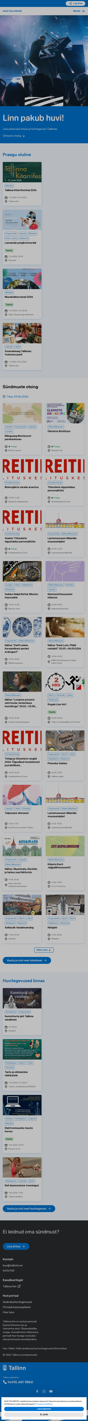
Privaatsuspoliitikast (44, 1406)
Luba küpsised (44, 1411)
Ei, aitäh (44, 1416)
